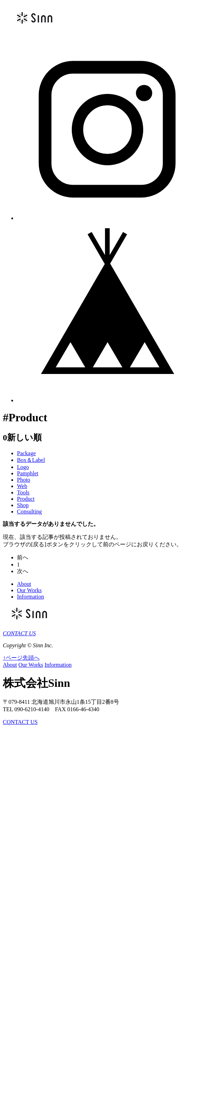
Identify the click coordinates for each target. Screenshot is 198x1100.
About (24, 584)
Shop (23, 505)
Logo (23, 467)
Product (26, 499)
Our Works (29, 590)
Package (26, 453)
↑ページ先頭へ (21, 658)
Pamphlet (27, 473)
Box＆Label (31, 460)
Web (22, 486)
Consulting (29, 512)
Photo (23, 480)
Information (30, 597)
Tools (23, 492)
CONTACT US (19, 633)
